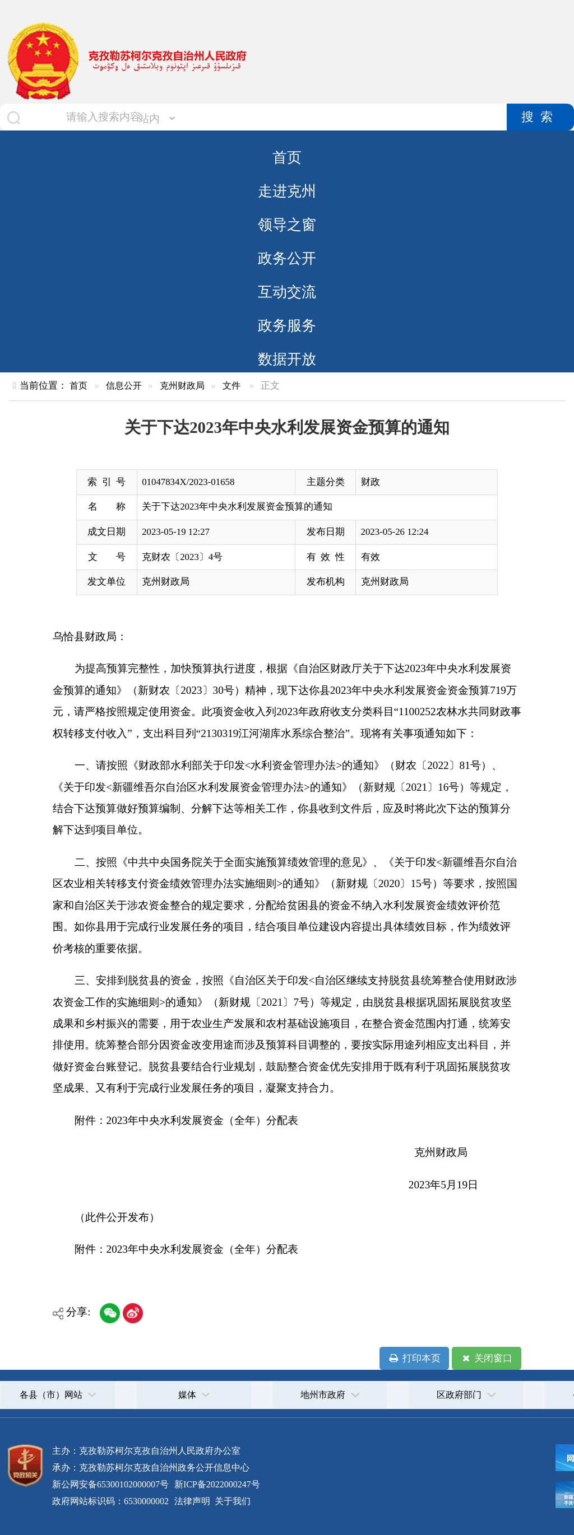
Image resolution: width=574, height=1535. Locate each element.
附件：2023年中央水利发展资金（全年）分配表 (186, 1249)
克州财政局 (182, 385)
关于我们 (231, 1501)
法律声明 (192, 1501)
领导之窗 (287, 224)
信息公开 (124, 385)
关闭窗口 (486, 1358)
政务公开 (287, 258)
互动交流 (287, 291)
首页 (287, 157)
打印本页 (414, 1358)
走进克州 (287, 191)
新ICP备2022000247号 (216, 1484)
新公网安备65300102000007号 (110, 1484)
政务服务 (287, 325)
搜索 (540, 117)
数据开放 (287, 359)
